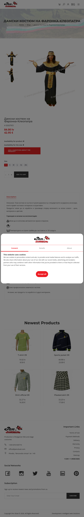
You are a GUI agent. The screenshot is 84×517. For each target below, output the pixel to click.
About (69, 248)
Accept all (42, 274)
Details (42, 248)
